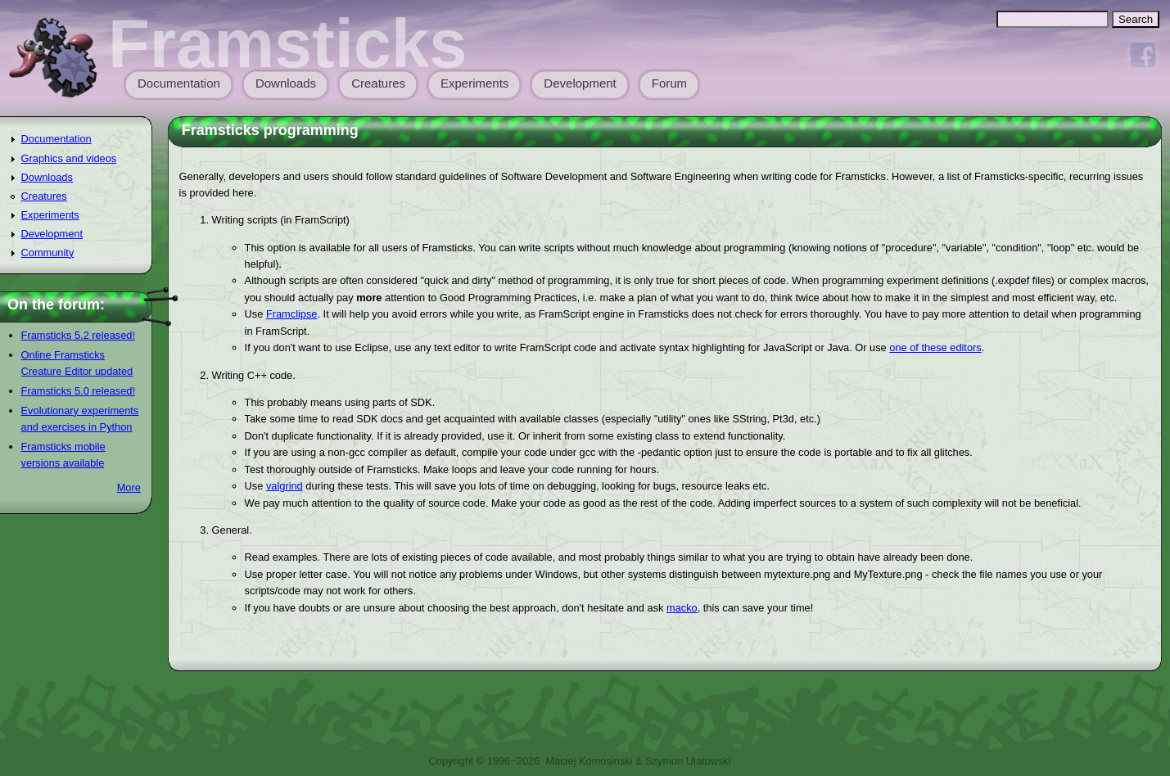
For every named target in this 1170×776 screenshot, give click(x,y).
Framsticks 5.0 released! (78, 391)
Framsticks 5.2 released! (78, 335)
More (129, 487)
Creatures (378, 83)
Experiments (474, 83)
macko (682, 608)
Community (48, 252)
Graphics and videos (69, 158)
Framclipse (292, 314)
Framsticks (287, 44)
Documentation (179, 83)
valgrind (284, 486)
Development (580, 83)
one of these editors (935, 347)
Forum (669, 83)
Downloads (285, 83)
